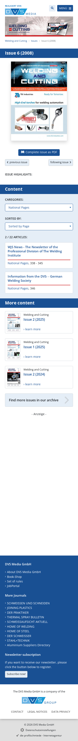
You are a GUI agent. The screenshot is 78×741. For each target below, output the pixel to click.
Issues (34, 40)
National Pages (18, 263)
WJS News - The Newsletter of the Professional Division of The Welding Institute (35, 251)
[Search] (52, 8)
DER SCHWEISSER (19, 636)
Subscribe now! (16, 674)
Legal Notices (37, 711)
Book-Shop (14, 577)
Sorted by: (13, 218)
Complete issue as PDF (39, 152)
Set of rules (15, 581)
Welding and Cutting (16, 40)
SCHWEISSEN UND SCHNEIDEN (28, 603)
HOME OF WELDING (20, 626)
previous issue (17, 162)
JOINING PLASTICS (19, 608)
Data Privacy (60, 711)
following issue (60, 162)
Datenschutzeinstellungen (41, 730)
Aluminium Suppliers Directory (28, 645)
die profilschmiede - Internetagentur (41, 735)
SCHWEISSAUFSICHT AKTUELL (27, 622)
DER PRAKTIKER (18, 613)
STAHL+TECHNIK (18, 640)
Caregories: (14, 200)
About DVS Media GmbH (24, 572)
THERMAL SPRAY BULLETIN (25, 617)
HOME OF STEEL (18, 631)
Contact (17, 711)
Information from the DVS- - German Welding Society (35, 278)
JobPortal (13, 586)
